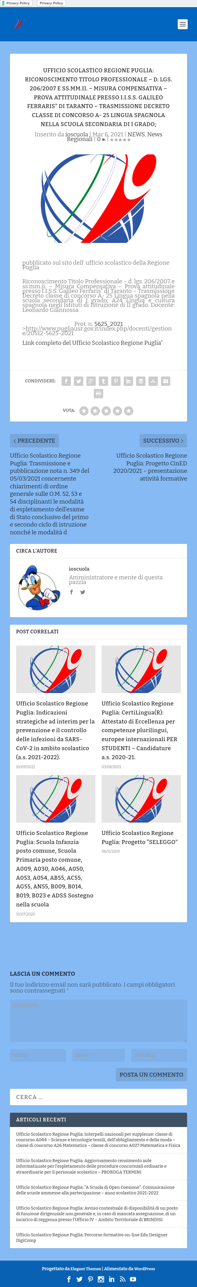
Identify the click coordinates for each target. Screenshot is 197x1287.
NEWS (135, 134)
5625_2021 (108, 323)
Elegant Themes (86, 1268)
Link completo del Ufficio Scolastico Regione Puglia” (92, 342)
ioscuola (76, 134)
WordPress (144, 1268)
